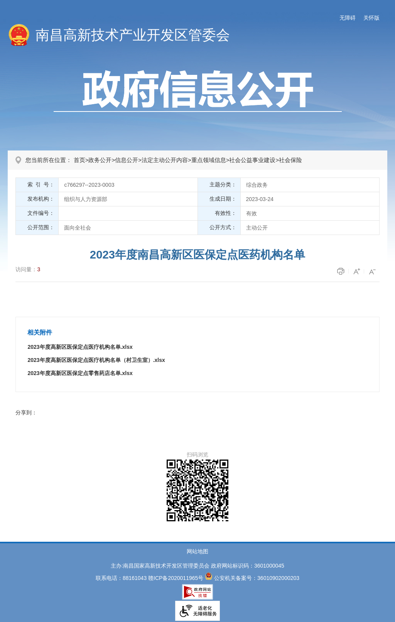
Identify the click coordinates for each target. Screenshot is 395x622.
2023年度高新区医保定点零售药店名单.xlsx (79, 373)
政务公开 (99, 160)
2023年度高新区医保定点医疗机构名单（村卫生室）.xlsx (96, 360)
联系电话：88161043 (121, 578)
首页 (79, 160)
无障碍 (347, 18)
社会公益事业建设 (252, 160)
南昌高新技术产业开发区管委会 (132, 35)
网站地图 (197, 551)
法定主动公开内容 (165, 160)
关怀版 (371, 18)
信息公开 (126, 160)
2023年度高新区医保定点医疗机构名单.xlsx (79, 347)
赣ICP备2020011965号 (175, 578)
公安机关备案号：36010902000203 (256, 578)
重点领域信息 (208, 160)
